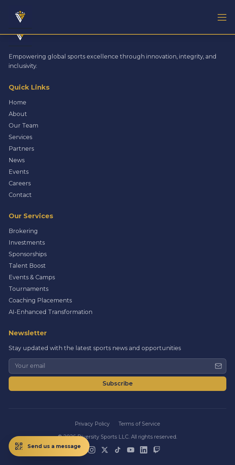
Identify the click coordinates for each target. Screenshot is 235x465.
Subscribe (118, 383)
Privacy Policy (92, 424)
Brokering (23, 231)
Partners (21, 148)
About (18, 114)
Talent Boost (27, 265)
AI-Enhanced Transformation (50, 312)
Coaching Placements (40, 300)
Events (19, 171)
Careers (20, 183)
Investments (27, 242)
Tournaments (28, 288)
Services (20, 137)
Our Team (23, 125)
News (17, 160)
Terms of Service (139, 424)
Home (17, 102)
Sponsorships (28, 254)
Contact (20, 194)
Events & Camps (32, 277)
